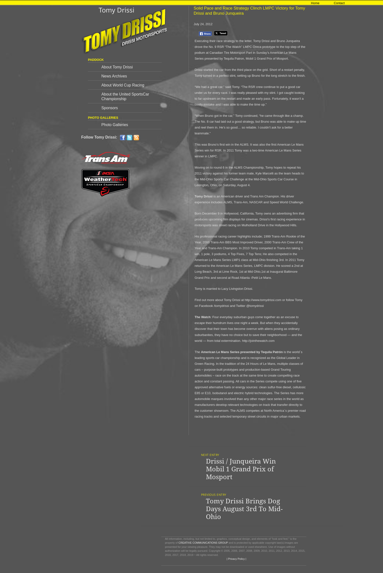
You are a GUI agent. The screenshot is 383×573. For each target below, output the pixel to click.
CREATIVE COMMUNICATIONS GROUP (203, 542)
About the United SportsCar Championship (125, 96)
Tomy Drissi (116, 9)
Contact (339, 3)
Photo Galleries (114, 125)
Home (315, 3)
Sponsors (109, 108)
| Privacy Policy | (236, 558)
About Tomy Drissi (117, 67)
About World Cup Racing (122, 85)
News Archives (114, 76)
